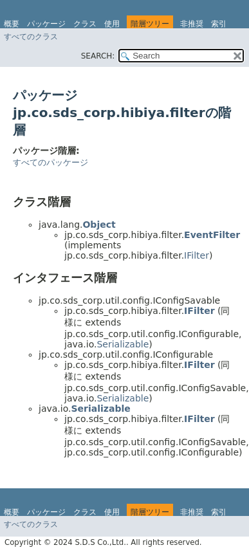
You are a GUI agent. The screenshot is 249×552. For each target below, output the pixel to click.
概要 (11, 23)
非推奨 (191, 23)
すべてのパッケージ (50, 162)
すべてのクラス (31, 36)
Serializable (123, 344)
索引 (218, 23)
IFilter (196, 255)
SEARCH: (98, 55)
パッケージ (46, 23)
